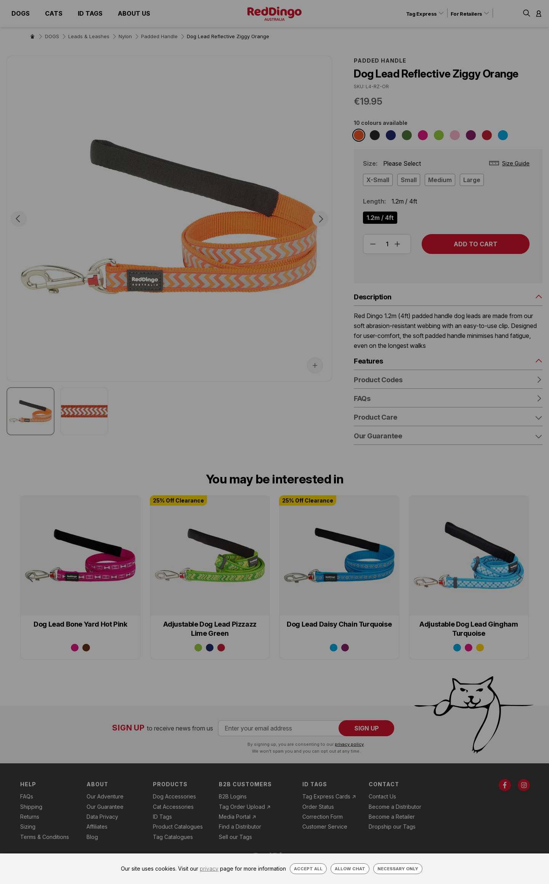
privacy (209, 868)
